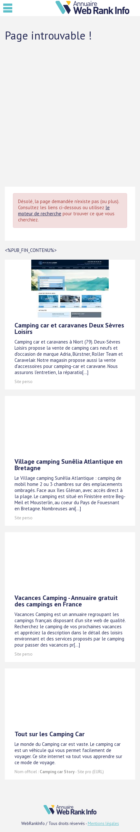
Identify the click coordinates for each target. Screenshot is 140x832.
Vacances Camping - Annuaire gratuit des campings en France (66, 601)
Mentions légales (103, 823)
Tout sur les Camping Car (50, 734)
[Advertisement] (70, 113)
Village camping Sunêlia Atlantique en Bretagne (69, 464)
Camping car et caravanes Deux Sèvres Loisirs (69, 328)
